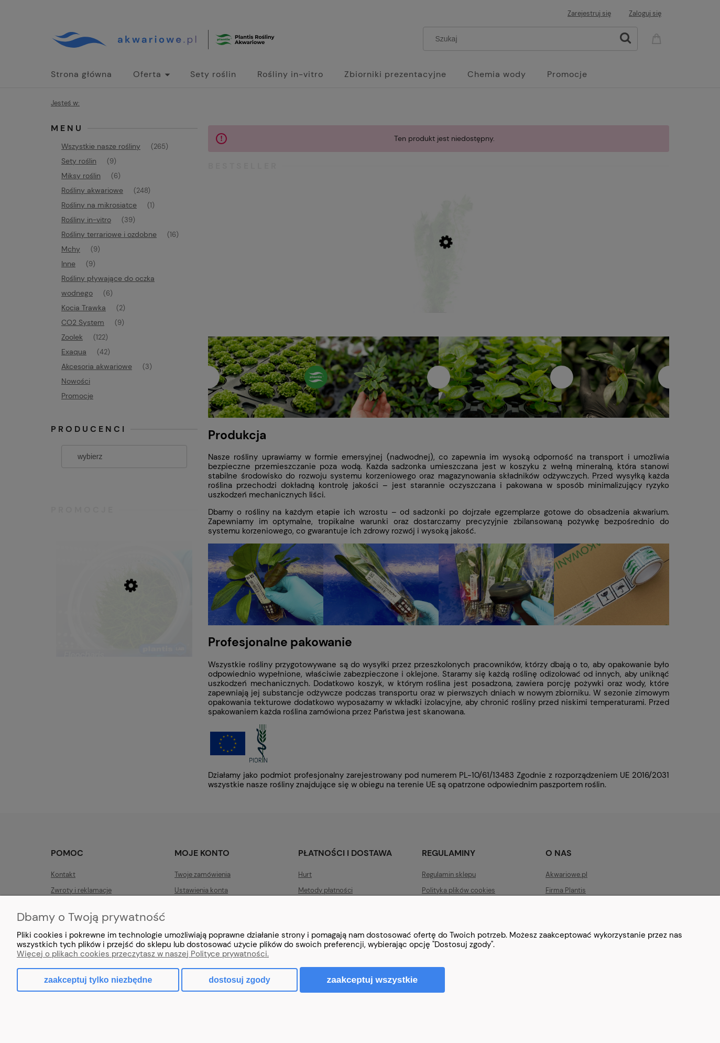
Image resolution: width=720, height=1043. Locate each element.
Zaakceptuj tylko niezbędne (98, 979)
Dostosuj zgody (239, 979)
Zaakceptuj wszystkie (372, 979)
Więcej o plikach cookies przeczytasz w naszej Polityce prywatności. (143, 954)
